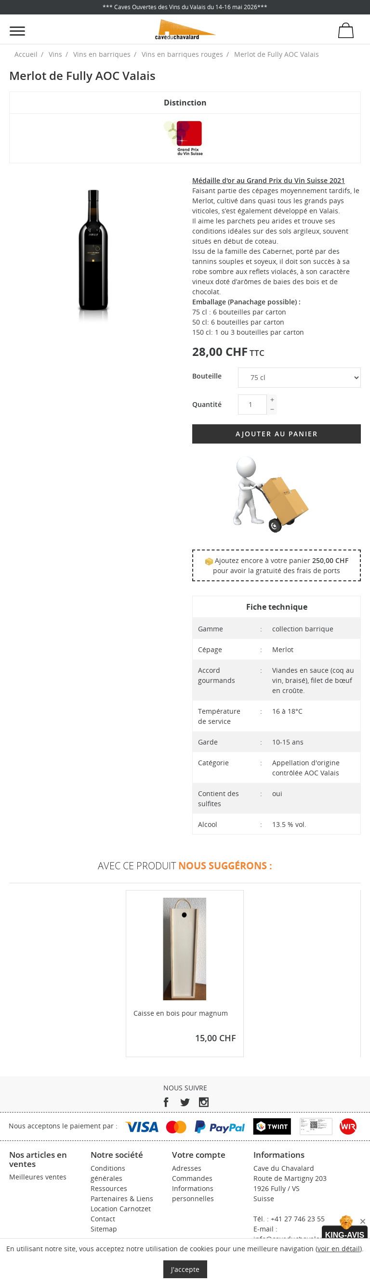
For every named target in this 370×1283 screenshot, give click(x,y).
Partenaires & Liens (122, 1198)
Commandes (192, 1178)
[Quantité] (252, 404)
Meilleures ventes (37, 1176)
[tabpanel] (93, 259)
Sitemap (104, 1228)
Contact (103, 1218)
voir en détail (338, 1248)
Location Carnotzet (121, 1208)
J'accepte (185, 1269)
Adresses (186, 1168)
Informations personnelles (193, 1193)
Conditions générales (108, 1173)
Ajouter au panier (277, 433)
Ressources (109, 1188)
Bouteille (207, 375)
